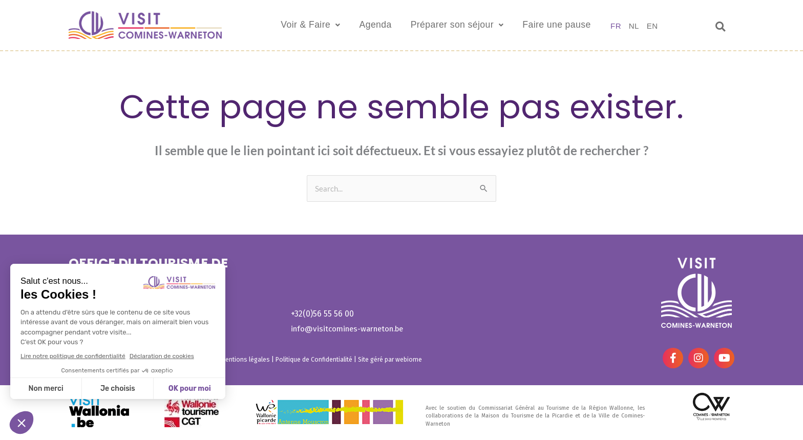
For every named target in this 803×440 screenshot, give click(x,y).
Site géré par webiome (394, 359)
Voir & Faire (299, 25)
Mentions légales (246, 359)
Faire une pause (575, 25)
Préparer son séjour (464, 25)
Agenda (372, 25)
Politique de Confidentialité (316, 359)
